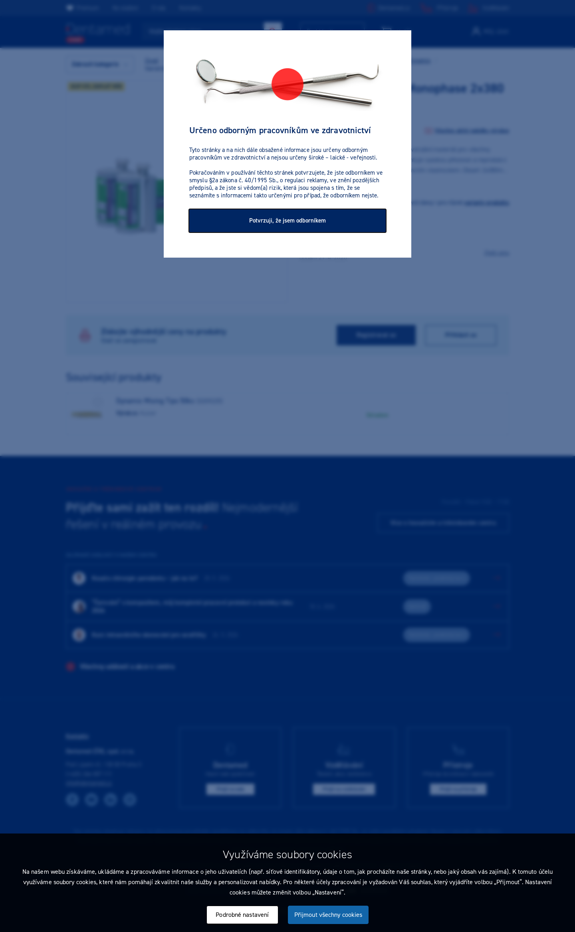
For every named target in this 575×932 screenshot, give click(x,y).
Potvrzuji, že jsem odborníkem (287, 221)
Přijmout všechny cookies (328, 914)
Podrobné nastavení (242, 914)
